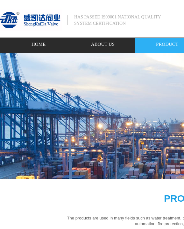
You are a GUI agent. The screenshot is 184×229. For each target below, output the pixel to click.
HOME (39, 44)
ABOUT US (103, 44)
